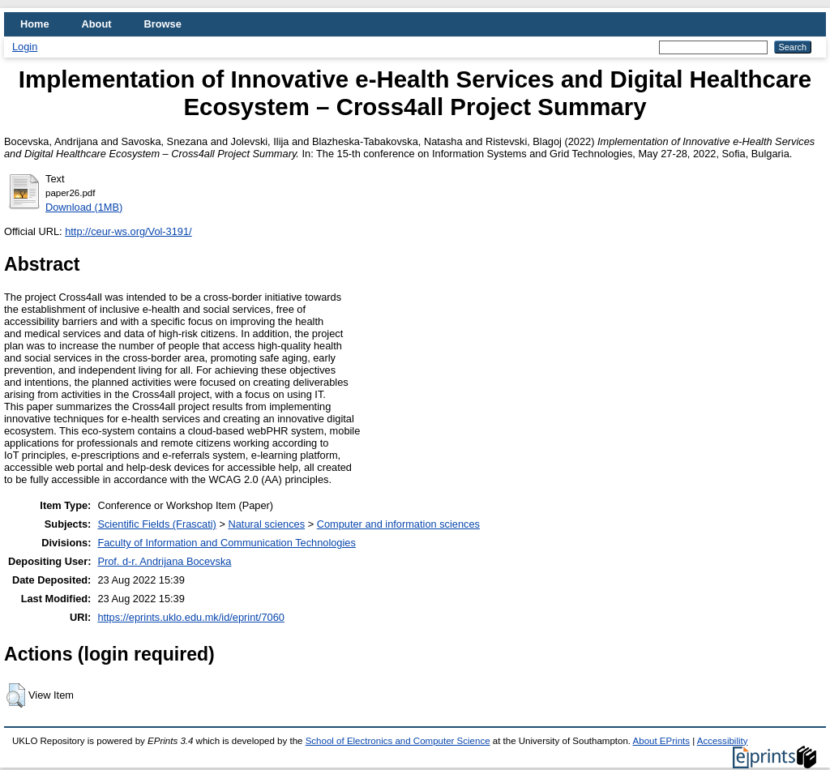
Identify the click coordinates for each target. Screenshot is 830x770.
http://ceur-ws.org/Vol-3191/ (128, 231)
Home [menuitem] (34, 24)
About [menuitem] (97, 24)
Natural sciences (266, 524)
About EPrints (661, 741)
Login (24, 47)
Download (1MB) (83, 207)
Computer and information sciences (398, 524)
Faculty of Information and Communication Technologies (226, 543)
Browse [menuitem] (163, 24)
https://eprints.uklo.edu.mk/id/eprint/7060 (190, 617)
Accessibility (722, 741)
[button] (15, 695)
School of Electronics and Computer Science (398, 741)
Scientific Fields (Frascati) (156, 524)
